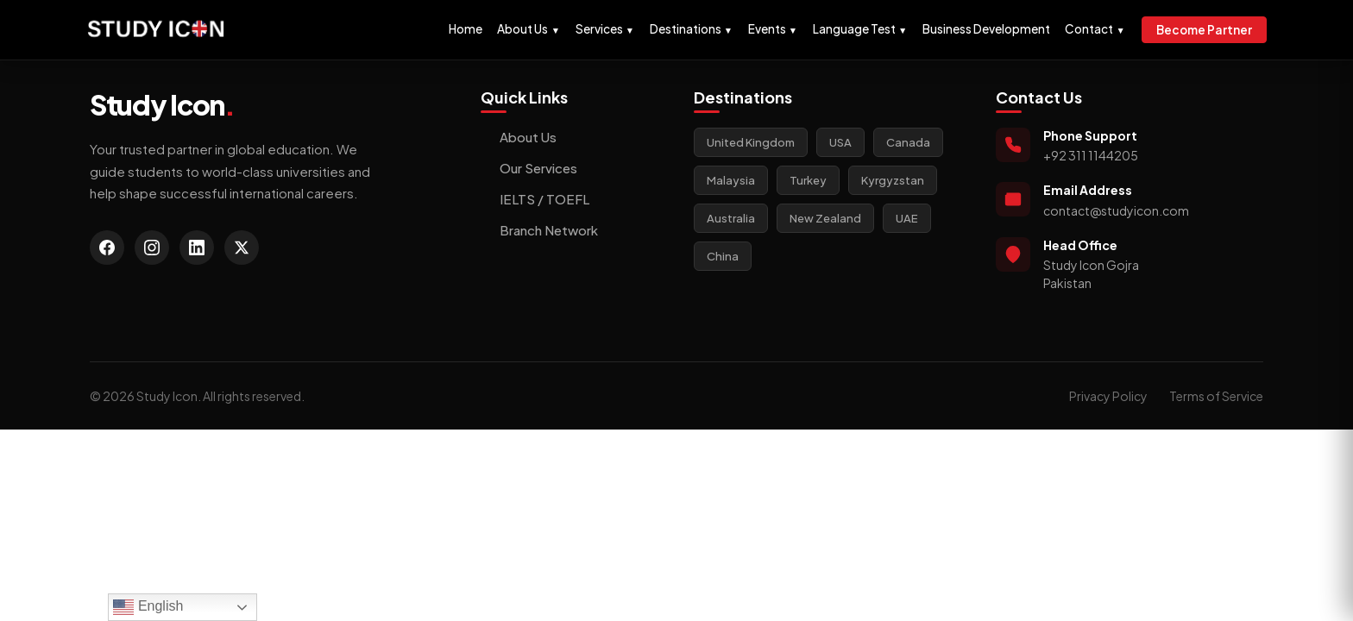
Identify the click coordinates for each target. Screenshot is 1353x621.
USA (840, 142)
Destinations (691, 29)
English (148, 607)
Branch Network (539, 230)
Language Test (860, 29)
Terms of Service (1216, 396)
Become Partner (1204, 29)
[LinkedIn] (196, 247)
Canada (908, 142)
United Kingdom (751, 142)
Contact (1094, 29)
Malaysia (731, 180)
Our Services (529, 168)
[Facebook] (107, 247)
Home (465, 29)
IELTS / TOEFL (535, 199)
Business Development (986, 29)
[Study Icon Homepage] (155, 30)
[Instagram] (152, 247)
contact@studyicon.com (1116, 210)
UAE (907, 218)
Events (772, 29)
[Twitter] (241, 247)
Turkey (808, 180)
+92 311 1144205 (1090, 155)
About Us (528, 29)
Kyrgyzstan (892, 180)
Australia (731, 218)
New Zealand (825, 218)
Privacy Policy (1108, 396)
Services (605, 29)
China (723, 256)
